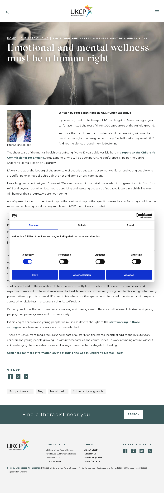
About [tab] (130, 224)
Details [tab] (82, 224)
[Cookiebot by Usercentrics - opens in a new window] (138, 215)
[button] (7, 12)
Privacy (11, 468)
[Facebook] (11, 376)
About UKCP (91, 450)
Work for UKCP (92, 461)
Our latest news (34, 38)
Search (134, 414)
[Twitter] (19, 376)
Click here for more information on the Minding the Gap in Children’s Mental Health (65, 352)
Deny (35, 275)
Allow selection (82, 275)
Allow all (129, 275)
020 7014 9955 (53, 461)
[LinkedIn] (26, 376)
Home (11, 38)
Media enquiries (93, 457)
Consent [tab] (34, 224)
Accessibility (23, 468)
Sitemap (36, 468)
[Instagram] (133, 451)
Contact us (90, 454)
